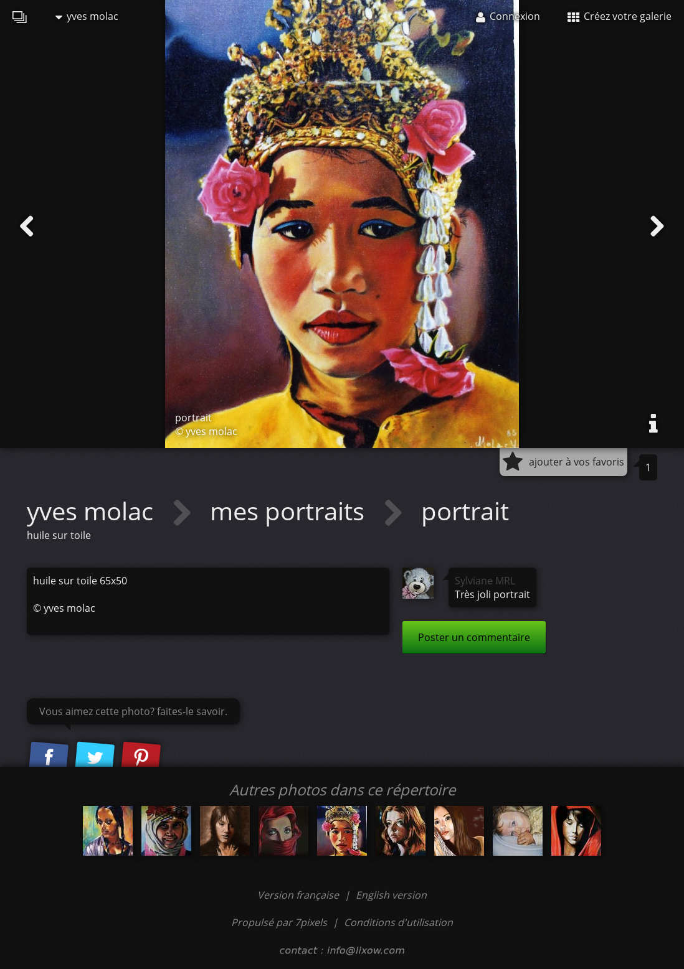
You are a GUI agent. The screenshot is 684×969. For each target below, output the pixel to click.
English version (391, 895)
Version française (299, 895)
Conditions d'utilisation (398, 922)
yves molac (86, 16)
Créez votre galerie (620, 16)
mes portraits (290, 511)
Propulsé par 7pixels (279, 922)
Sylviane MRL (485, 580)
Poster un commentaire (474, 637)
